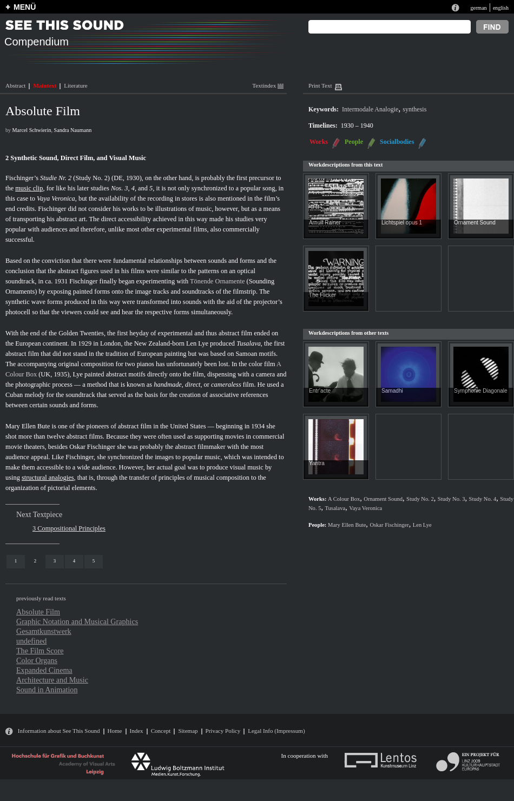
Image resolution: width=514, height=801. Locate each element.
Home (115, 730)
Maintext (44, 85)
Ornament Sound (475, 223)
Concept (161, 730)
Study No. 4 (483, 499)
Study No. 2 (420, 499)
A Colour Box (344, 499)
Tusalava (248, 343)
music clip (29, 188)
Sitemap (187, 730)
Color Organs (36, 660)
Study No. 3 (451, 499)
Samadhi (392, 391)
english (501, 8)
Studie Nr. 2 (55, 178)
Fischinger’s (21, 178)
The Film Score (40, 650)
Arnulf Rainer (325, 223)
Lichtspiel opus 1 (401, 223)
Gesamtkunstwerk (43, 631)
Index (136, 730)
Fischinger (52, 209)
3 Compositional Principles (69, 528)
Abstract (15, 85)
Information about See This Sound (59, 730)
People (354, 141)
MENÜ (25, 7)
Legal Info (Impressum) (276, 730)
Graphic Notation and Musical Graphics (77, 621)
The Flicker (322, 295)
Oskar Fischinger (92, 447)
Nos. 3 (119, 188)
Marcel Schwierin (31, 130)
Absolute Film (38, 611)
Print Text (320, 85)
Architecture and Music (52, 680)
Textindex (268, 85)
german (478, 8)
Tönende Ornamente (217, 281)
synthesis (414, 109)
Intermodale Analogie (370, 109)
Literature (75, 85)
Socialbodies (397, 141)
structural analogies (48, 477)
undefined (31, 641)
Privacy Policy (223, 730)
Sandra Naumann (73, 130)
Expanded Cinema (44, 670)
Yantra (317, 463)
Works (318, 141)
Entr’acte (320, 391)
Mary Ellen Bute (27, 426)
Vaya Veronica (56, 198)
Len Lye (197, 343)
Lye (78, 374)
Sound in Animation (46, 689)
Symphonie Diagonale (481, 391)
